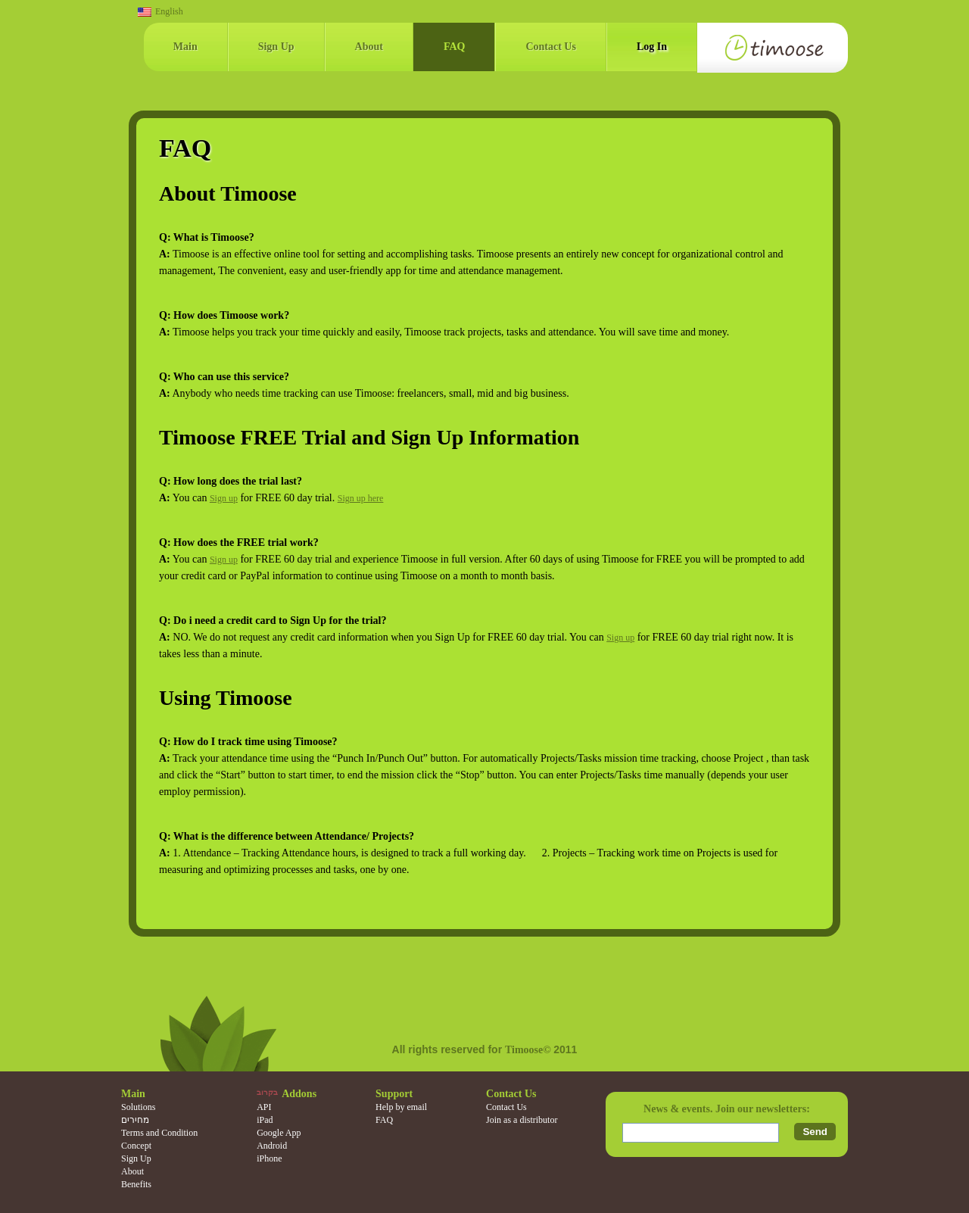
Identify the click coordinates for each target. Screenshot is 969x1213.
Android (272, 1145)
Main (185, 46)
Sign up (224, 498)
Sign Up (276, 46)
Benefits (136, 1184)
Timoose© (529, 1050)
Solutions (138, 1107)
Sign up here (361, 498)
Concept (136, 1145)
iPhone (269, 1158)
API (264, 1107)
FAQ (455, 46)
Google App (279, 1132)
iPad (265, 1120)
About (369, 46)
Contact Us (550, 46)
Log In (652, 46)
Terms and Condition (159, 1132)
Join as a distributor (521, 1120)
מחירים (135, 1120)
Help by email (401, 1107)
